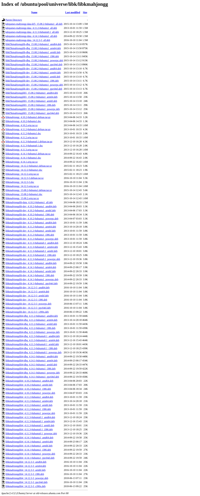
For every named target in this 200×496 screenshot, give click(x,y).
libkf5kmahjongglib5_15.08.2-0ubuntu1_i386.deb (30, 105)
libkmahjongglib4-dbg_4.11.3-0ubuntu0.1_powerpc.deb (33, 352)
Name (34, 12)
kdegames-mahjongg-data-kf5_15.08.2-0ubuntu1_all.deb (33, 24)
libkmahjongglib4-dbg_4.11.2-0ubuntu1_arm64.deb (31, 320)
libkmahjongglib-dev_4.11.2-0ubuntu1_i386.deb (29, 234)
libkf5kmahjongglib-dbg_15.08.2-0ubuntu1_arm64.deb (33, 48)
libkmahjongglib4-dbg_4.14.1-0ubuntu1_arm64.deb (31, 360)
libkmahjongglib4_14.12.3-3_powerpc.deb (26, 478)
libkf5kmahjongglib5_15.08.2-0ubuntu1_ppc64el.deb (32, 113)
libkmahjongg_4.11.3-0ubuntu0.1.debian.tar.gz (28, 141)
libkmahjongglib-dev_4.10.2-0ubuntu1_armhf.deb (30, 210)
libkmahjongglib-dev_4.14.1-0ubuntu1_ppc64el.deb (31, 283)
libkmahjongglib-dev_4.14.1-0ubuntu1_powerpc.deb (31, 279)
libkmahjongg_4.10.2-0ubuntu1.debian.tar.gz (27, 117)
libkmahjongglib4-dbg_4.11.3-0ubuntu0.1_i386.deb (31, 348)
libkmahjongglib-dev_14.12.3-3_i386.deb (26, 299)
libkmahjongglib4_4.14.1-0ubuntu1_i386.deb (28, 449)
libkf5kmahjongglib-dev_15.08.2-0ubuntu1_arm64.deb (33, 72)
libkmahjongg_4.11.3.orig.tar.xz (21, 149)
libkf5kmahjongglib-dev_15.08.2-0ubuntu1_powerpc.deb (34, 84)
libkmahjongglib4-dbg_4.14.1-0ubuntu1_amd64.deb (31, 356)
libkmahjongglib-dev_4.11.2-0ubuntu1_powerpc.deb (31, 239)
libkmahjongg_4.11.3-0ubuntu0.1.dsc (24, 145)
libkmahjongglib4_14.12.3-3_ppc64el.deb (26, 482)
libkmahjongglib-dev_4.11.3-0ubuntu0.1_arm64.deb (31, 247)
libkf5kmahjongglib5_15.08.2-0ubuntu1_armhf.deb (31, 101)
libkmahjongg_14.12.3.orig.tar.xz (22, 186)
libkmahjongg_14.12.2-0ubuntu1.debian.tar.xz (28, 166)
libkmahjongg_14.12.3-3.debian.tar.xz (24, 178)
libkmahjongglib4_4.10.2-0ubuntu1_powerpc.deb (30, 393)
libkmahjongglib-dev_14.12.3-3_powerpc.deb (28, 303)
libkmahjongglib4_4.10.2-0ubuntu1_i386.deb (28, 389)
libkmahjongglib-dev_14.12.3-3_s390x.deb (27, 312)
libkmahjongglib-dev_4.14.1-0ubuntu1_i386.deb (29, 275)
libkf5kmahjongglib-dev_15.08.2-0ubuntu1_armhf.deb (32, 76)
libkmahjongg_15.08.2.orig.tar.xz (22, 198)
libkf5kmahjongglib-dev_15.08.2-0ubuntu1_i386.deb (32, 80)
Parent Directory (13, 20)
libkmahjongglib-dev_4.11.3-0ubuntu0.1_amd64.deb (31, 243)
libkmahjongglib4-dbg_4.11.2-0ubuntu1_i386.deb (30, 328)
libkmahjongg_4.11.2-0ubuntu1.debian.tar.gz (27, 129)
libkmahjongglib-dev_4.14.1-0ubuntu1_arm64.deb (30, 267)
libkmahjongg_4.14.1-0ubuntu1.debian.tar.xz (27, 153)
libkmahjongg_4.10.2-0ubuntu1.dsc (23, 121)
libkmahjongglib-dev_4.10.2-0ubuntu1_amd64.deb (31, 206)
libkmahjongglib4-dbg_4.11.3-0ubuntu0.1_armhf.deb (32, 344)
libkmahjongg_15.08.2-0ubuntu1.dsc (23, 194)
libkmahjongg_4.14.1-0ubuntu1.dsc (23, 157)
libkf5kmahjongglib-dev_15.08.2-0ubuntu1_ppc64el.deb (33, 89)
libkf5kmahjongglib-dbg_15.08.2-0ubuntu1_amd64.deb (33, 44)
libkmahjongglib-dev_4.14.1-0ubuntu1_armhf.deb (30, 271)
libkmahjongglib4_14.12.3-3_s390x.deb (25, 486)
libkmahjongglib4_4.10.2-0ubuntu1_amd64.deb (29, 380)
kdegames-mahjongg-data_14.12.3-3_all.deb (27, 40)
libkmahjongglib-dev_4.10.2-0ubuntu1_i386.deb (29, 214)
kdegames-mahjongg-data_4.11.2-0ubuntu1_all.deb (31, 28)
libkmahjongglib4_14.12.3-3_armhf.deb (25, 470)
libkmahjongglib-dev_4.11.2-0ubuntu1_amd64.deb (30, 222)
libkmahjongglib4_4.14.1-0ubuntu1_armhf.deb (28, 445)
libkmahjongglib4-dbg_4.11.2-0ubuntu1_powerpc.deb (32, 332)
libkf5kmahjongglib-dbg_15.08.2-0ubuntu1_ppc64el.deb (33, 64)
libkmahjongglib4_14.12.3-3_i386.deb (24, 474)
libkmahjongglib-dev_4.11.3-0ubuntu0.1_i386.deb (30, 255)
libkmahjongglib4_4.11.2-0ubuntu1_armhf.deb (28, 405)
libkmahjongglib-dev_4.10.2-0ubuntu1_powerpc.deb (31, 218)
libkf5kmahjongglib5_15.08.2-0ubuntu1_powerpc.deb (32, 109)
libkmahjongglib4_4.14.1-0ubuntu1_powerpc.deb (30, 453)
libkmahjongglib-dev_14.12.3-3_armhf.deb (27, 295)
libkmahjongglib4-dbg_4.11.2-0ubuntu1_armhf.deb (31, 324)
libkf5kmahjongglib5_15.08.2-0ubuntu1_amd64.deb (31, 93)
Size (85, 12)
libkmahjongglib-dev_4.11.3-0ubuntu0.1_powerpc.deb (32, 259)
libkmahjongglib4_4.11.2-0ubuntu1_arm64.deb (29, 401)
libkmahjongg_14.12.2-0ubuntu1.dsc (23, 170)
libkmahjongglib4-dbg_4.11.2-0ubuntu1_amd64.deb (31, 316)
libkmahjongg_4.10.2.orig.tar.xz (21, 125)
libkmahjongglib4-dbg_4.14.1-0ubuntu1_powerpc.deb (32, 372)
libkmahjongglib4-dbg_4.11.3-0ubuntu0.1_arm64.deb (32, 340)
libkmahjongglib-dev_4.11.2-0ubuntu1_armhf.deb (30, 230)
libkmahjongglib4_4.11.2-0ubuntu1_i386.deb (28, 409)
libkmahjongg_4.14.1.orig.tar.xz (21, 161)
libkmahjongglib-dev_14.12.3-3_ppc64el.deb (28, 307)
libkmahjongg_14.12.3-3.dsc (19, 182)
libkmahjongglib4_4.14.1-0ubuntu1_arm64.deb (29, 441)
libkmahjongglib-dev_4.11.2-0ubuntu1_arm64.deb (30, 226)
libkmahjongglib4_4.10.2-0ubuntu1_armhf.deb (28, 385)
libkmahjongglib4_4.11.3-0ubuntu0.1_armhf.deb (29, 425)
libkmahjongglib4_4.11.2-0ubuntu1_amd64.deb (29, 397)
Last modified (72, 12)
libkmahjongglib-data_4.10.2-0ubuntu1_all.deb (29, 202)
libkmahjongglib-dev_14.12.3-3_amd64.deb (27, 287)
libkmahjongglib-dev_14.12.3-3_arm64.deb (27, 291)
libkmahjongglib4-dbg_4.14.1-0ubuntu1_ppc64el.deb (32, 376)
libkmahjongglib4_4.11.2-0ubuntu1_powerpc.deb (30, 413)
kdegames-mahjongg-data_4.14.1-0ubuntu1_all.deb (31, 36)
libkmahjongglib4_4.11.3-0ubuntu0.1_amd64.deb (30, 417)
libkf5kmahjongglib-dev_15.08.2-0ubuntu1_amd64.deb (33, 68)
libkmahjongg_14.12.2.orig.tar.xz (22, 174)
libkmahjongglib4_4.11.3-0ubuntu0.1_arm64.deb (30, 421)
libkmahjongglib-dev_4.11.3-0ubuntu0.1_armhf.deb (31, 251)
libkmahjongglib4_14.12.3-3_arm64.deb (25, 466)
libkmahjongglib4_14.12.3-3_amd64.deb (25, 462)
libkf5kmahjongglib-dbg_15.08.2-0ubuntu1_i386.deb (32, 56)
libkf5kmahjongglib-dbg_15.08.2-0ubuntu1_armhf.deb (32, 52)
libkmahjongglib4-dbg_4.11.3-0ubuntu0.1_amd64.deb (32, 336)
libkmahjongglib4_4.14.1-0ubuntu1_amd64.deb (29, 437)
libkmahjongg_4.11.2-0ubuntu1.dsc (23, 133)
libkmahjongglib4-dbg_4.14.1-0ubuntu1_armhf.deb (31, 364)
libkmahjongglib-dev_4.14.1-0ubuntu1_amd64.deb (31, 263)
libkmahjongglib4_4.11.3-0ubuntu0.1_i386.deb (29, 429)
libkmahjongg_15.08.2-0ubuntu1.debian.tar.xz (28, 190)
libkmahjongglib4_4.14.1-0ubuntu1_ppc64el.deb (29, 458)
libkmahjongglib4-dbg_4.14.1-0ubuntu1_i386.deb (30, 368)
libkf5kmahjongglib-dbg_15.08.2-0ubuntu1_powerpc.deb (34, 60)
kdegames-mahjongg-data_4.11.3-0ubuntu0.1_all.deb (32, 32)
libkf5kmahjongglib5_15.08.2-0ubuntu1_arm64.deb (31, 97)
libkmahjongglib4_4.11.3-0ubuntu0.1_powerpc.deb (31, 433)
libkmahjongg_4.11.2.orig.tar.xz (21, 137)
